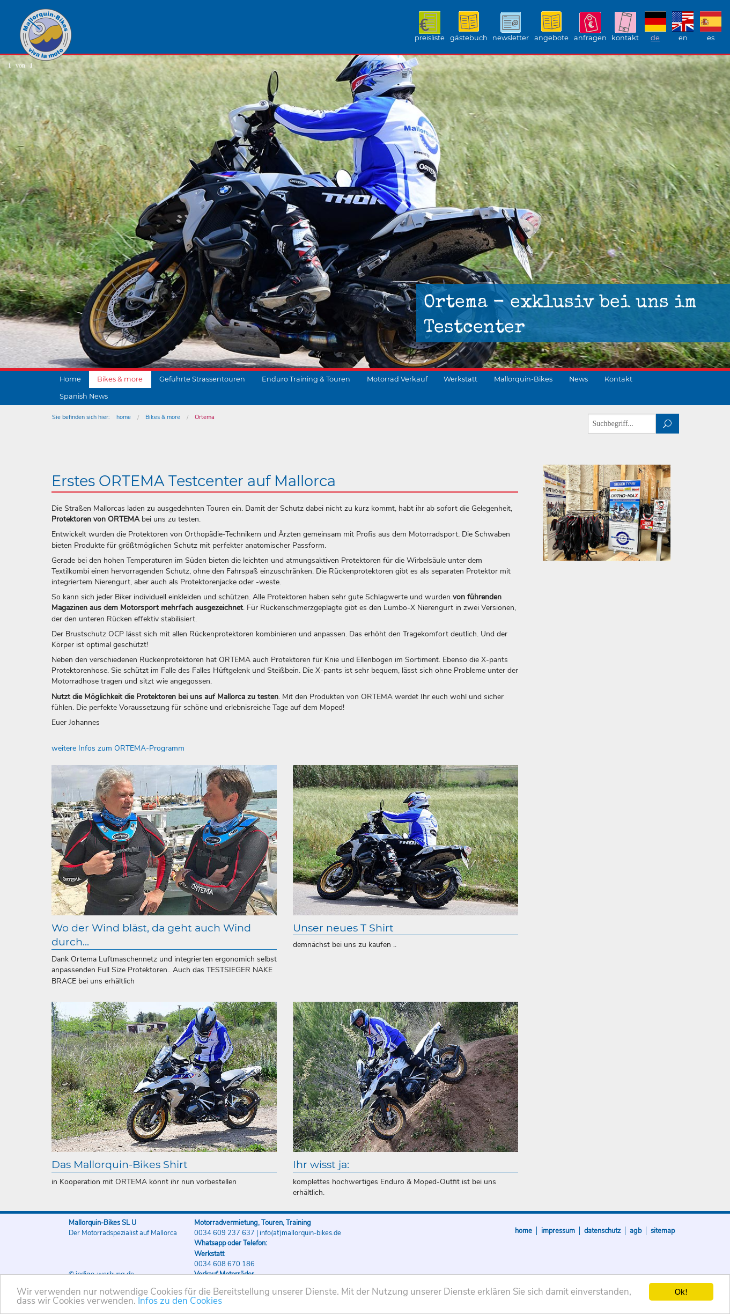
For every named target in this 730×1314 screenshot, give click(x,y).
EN (683, 38)
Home (70, 379)
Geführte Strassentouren (202, 379)
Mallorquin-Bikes (108, 35)
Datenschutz (602, 1231)
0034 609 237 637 (224, 1233)
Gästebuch (469, 38)
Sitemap (663, 1231)
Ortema (205, 417)
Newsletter (510, 38)
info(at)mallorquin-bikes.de (300, 1233)
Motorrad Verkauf (397, 379)
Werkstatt (460, 379)
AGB (635, 1231)
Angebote (551, 38)
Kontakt (625, 38)
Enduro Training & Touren (306, 379)
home (123, 417)
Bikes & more (120, 379)
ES (710, 38)
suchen (667, 424)
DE (655, 38)
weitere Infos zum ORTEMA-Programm (118, 748)
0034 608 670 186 (224, 1264)
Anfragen (590, 38)
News (578, 379)
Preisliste (430, 38)
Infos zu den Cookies (180, 1302)
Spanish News (84, 396)
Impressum (558, 1231)
